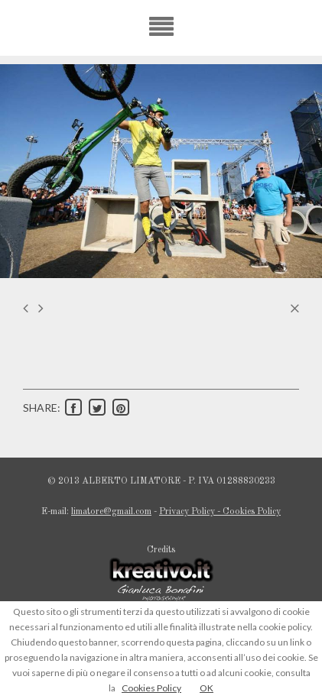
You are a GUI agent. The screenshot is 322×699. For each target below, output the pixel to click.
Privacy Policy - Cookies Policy (220, 511)
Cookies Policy (151, 688)
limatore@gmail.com (111, 511)
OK (206, 688)
